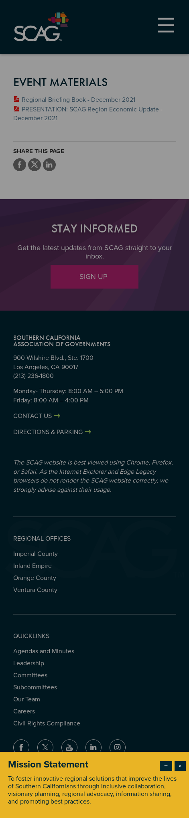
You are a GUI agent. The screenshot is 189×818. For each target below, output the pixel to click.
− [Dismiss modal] (166, 766)
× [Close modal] (180, 766)
